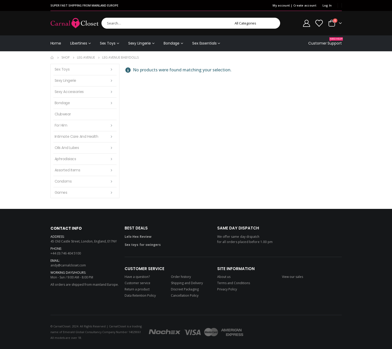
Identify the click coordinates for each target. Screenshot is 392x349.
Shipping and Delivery (187, 283)
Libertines (78, 43)
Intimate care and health (76, 136)
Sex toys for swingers (143, 244)
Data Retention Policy (140, 295)
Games (61, 192)
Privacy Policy (227, 289)
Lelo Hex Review (138, 236)
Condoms (63, 181)
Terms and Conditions (233, 283)
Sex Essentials (204, 43)
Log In (327, 5)
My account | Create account (294, 5)
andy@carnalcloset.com (68, 265)
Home (55, 43)
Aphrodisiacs (65, 158)
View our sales (292, 277)
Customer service (137, 283)
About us (223, 277)
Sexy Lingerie (139, 43)
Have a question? (137, 277)
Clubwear (63, 114)
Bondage (171, 43)
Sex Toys (107, 43)
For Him (61, 125)
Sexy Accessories (69, 91)
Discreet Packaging (185, 289)
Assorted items (67, 170)
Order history (181, 277)
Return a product (137, 289)
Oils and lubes (67, 147)
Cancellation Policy (184, 295)
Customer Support (325, 41)
